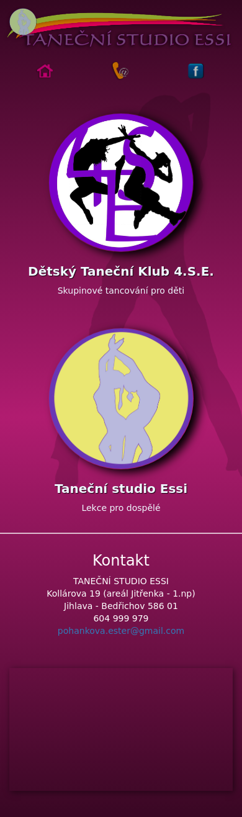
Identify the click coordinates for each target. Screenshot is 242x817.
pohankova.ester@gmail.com (121, 631)
